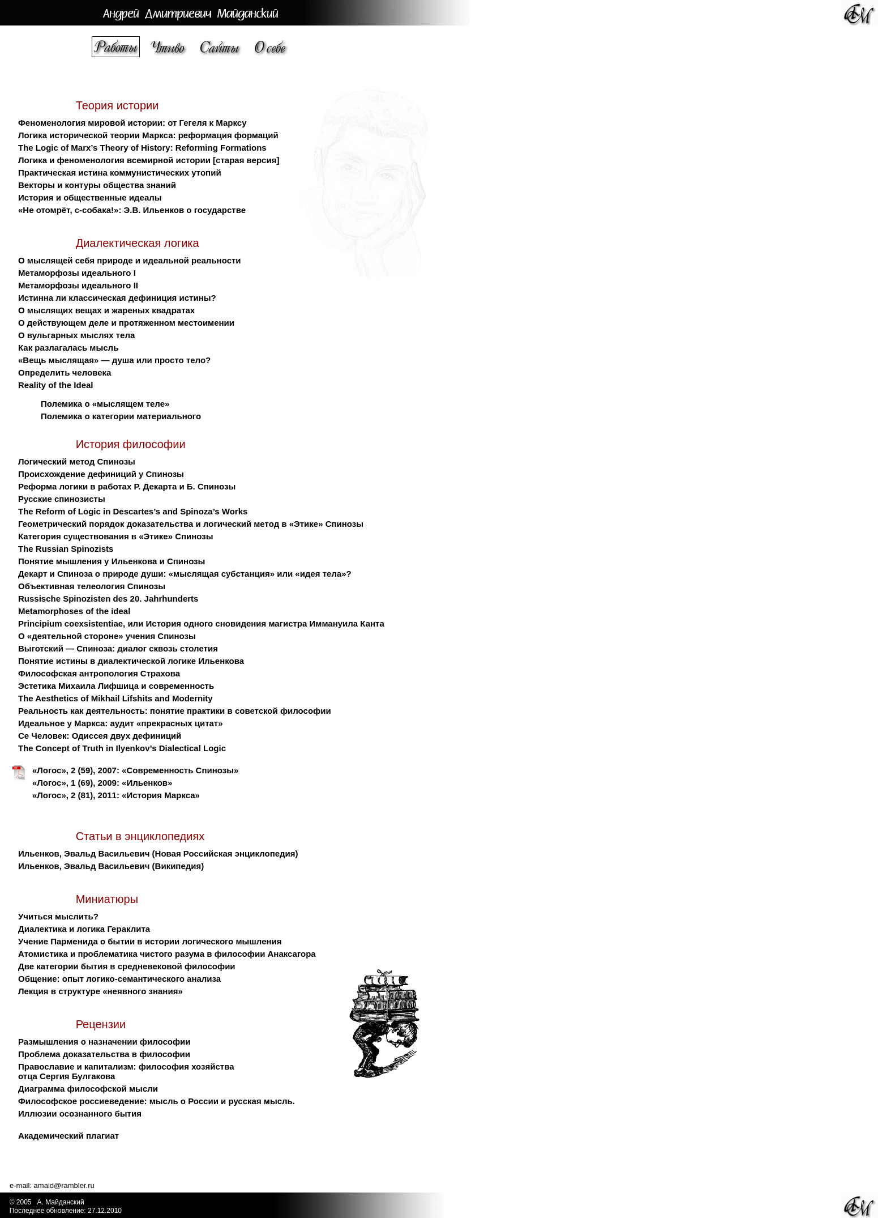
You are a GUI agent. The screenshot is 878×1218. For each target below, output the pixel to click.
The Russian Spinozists (65, 548)
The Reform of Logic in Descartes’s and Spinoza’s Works (132, 511)
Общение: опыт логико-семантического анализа (119, 978)
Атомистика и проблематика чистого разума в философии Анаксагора (167, 954)
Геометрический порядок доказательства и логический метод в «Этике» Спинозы (190, 524)
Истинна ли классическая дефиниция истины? (117, 298)
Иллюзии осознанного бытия (80, 1113)
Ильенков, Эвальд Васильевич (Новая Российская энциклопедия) (158, 853)
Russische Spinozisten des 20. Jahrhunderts (108, 598)
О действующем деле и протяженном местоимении (126, 322)
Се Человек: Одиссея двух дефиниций (99, 735)
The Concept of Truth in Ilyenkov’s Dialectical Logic (122, 748)
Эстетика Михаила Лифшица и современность (116, 686)
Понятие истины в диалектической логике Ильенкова (131, 661)
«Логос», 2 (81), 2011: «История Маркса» (116, 795)
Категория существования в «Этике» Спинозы (115, 536)
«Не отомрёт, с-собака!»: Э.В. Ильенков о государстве (132, 210)
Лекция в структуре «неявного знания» (100, 991)
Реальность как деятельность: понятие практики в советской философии (174, 711)
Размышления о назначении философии (104, 1041)
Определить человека (64, 372)
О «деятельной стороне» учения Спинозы (107, 636)
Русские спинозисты (61, 499)
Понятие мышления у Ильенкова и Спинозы (111, 561)
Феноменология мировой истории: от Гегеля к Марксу (132, 122)
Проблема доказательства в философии (104, 1054)
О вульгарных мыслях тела (76, 335)
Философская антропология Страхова (99, 673)
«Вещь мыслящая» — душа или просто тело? (114, 360)
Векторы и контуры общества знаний (97, 185)
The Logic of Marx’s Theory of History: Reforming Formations (142, 147)
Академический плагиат (68, 1135)
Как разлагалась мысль (68, 347)
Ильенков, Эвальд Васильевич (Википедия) (111, 866)
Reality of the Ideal (55, 385)
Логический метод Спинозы (76, 461)
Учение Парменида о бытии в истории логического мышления (150, 941)
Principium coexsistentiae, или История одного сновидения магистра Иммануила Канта (201, 623)
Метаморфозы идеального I (77, 273)
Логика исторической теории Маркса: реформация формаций (148, 135)
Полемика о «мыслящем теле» (105, 403)
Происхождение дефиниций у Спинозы (101, 474)
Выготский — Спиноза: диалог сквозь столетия (118, 648)
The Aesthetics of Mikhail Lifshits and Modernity (115, 698)
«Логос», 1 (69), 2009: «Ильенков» (102, 782)
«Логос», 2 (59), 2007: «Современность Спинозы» (135, 770)
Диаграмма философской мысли (88, 1088)
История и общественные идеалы (90, 197)
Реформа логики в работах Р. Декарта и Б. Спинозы (126, 486)
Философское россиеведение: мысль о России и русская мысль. (156, 1101)
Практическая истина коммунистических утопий (119, 172)
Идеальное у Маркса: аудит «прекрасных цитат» (120, 723)
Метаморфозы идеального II (78, 285)
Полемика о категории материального (121, 416)
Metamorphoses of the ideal (74, 611)
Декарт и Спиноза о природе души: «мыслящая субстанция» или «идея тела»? (185, 573)
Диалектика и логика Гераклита (84, 929)
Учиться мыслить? (58, 916)
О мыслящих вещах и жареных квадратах (106, 310)
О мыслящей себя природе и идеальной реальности (129, 260)
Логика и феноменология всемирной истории (114, 160)
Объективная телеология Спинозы (91, 586)
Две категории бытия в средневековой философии (126, 966)
